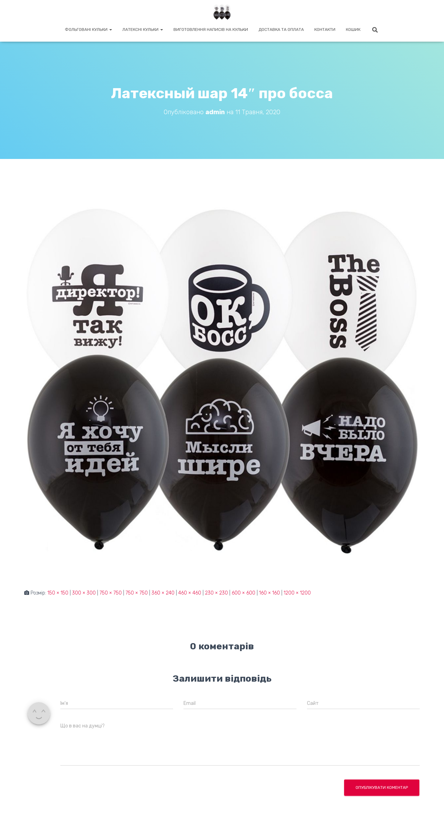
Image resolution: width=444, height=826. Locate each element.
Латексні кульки (142, 29)
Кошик (353, 29)
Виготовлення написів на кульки (210, 29)
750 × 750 (111, 593)
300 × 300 (84, 593)
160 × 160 (269, 593)
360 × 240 (163, 593)
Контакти (324, 29)
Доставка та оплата (281, 29)
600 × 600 (243, 593)
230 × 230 (216, 593)
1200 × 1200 (297, 593)
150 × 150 (58, 593)
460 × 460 (189, 593)
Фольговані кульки (88, 29)
